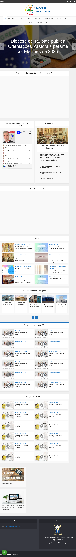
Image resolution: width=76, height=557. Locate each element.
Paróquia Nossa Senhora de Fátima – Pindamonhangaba (8, 304)
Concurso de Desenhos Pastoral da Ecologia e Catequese (22, 270)
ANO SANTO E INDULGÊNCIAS (48, 160)
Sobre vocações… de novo (57, 278)
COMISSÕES (37, 18)
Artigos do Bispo (51, 123)
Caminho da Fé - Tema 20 (34, 188)
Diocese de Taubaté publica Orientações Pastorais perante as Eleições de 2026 (38, 46)
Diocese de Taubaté (13, 526)
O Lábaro (28, 244)
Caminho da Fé (53, 257)
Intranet (2, 1)
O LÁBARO (31, 22)
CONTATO (39, 22)
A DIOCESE (11, 18)
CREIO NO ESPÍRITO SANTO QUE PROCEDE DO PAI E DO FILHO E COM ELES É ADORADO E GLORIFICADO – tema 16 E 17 (52, 155)
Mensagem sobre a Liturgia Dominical (16, 124)
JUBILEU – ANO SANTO (46, 178)
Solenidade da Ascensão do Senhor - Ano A (34, 73)
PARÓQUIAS (20, 18)
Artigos (17, 244)
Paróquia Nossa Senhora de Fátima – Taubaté (48, 306)
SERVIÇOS (67, 18)
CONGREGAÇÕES (48, 18)
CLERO (28, 18)
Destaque (22, 244)
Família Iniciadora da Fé (34, 325)
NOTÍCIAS (59, 18)
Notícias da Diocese (20, 266)
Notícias (34, 239)
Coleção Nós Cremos (34, 396)
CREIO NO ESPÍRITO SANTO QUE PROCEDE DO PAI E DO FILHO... (58, 260)
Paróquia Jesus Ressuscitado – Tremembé (21, 304)
